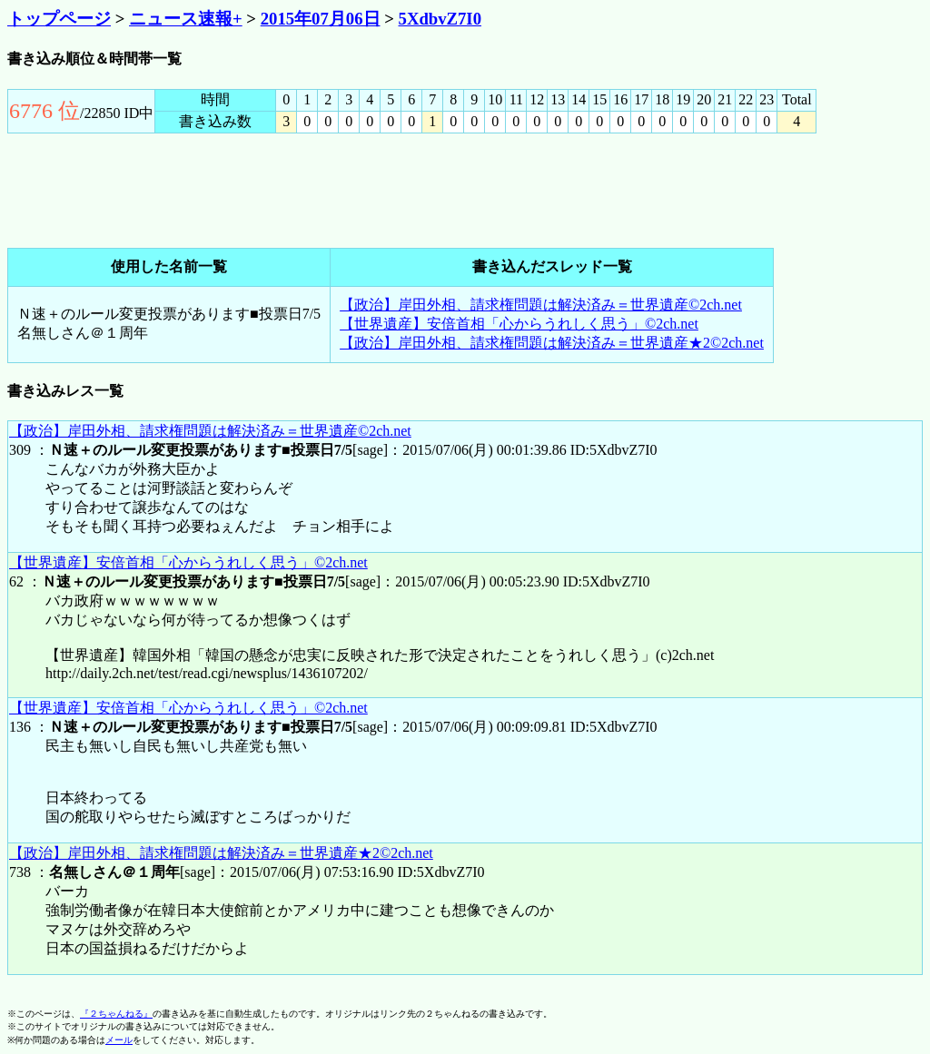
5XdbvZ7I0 (440, 18)
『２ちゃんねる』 (116, 1014)
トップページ (59, 18)
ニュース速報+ (185, 18)
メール (119, 1040)
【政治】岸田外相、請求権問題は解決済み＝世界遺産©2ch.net (541, 304)
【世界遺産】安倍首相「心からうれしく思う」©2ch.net (519, 323)
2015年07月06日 (321, 18)
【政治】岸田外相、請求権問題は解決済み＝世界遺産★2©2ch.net (552, 342)
